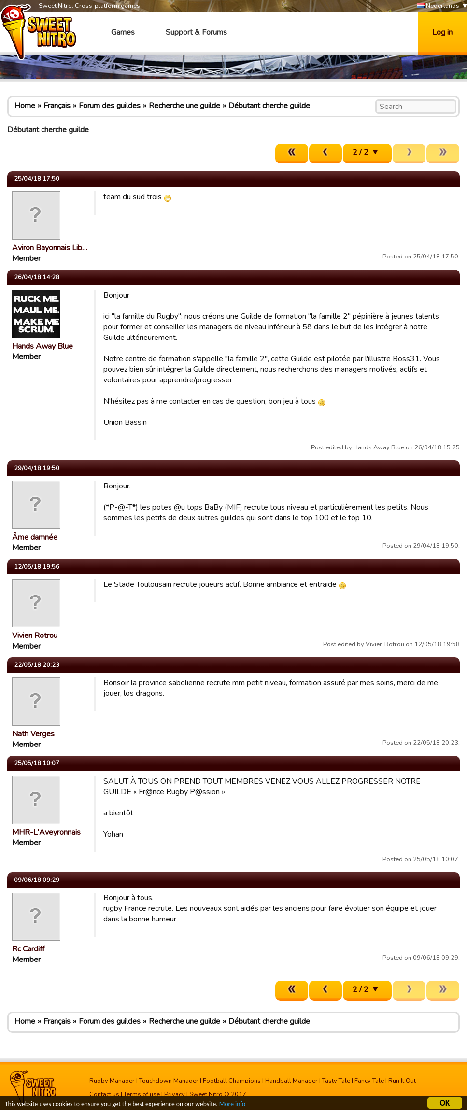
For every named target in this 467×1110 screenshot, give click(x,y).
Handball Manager (291, 1080)
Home (24, 105)
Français (57, 105)
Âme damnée (34, 537)
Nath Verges (33, 734)
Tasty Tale (336, 1080)
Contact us (104, 1094)
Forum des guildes (110, 105)
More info (232, 1105)
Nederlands (438, 6)
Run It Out (402, 1080)
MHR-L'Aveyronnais (46, 832)
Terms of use (142, 1094)
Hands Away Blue (42, 346)
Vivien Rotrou (34, 635)
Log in (442, 32)
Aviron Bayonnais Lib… (49, 248)
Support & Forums (196, 32)
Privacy (174, 1094)
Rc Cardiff (28, 949)
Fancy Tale (369, 1080)
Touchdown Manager (168, 1080)
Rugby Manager (112, 1080)
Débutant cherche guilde (269, 105)
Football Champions (232, 1080)
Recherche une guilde (184, 105)
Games (123, 32)
